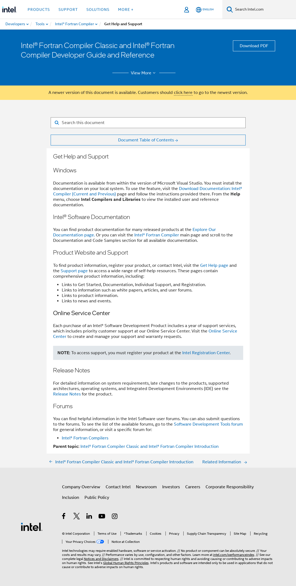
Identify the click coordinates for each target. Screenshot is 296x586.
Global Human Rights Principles (126, 563)
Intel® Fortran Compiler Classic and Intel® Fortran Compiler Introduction (149, 446)
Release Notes (67, 394)
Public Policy (96, 497)
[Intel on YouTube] (102, 517)
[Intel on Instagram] (115, 517)
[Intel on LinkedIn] (89, 517)
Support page (74, 271)
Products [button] (39, 9)
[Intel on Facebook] (64, 517)
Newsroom (146, 487)
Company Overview (81, 487)
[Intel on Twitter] (77, 517)
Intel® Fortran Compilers (85, 438)
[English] (204, 9)
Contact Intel (118, 487)
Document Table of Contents (146, 140)
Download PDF (254, 46)
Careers (192, 487)
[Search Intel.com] (264, 9)
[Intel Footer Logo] (32, 526)
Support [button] (68, 9)
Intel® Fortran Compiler (156, 235)
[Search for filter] (148, 122)
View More (144, 73)
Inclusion (70, 497)
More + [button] (126, 9)
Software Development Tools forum (208, 424)
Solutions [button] (97, 9)
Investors (171, 487)
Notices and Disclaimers (101, 559)
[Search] (230, 9)
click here (183, 92)
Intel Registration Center (206, 353)
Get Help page (214, 265)
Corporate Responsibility (230, 487)
